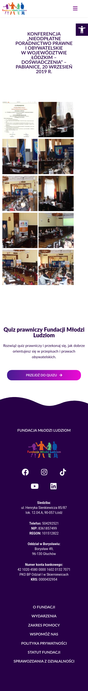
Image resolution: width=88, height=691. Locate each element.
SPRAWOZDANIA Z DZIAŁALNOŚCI (44, 661)
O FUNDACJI (44, 607)
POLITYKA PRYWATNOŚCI (44, 643)
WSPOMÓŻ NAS (44, 634)
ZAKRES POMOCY (44, 625)
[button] (75, 8)
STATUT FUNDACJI (44, 652)
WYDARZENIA (44, 616)
